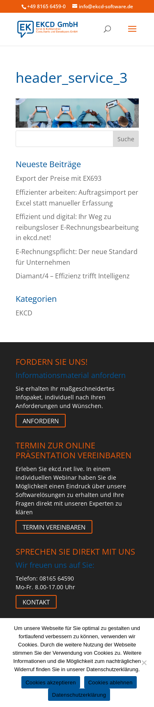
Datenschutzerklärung (79, 695)
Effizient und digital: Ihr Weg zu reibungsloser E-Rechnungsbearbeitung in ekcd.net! (77, 227)
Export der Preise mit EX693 (58, 178)
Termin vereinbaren (54, 527)
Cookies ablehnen (110, 682)
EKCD (24, 312)
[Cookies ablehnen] (144, 662)
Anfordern (41, 421)
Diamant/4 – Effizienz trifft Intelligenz (73, 275)
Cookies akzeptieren (50, 682)
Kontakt (36, 602)
